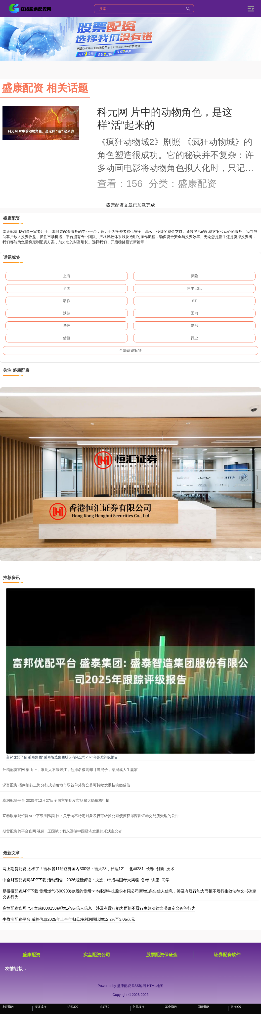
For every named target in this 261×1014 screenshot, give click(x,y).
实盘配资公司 (96, 954)
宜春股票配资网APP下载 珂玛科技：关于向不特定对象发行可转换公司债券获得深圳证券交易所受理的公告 (90, 816)
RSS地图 (139, 986)
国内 (194, 313)
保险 (194, 276)
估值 (66, 338)
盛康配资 (31, 954)
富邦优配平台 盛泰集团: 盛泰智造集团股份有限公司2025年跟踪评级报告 (62, 757)
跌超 (66, 313)
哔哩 (66, 325)
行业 (194, 338)
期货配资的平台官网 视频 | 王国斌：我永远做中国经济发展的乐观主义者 (62, 831)
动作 (66, 301)
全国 (66, 288)
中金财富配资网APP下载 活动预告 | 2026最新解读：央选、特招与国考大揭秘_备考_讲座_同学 (86, 880)
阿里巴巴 (194, 288)
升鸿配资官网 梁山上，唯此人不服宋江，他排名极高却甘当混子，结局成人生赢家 (70, 770)
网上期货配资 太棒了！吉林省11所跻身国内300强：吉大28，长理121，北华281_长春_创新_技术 (88, 869)
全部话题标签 (130, 350)
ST (194, 301)
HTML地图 (155, 986)
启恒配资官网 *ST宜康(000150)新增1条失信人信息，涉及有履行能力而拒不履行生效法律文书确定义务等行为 (98, 908)
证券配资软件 (227, 954)
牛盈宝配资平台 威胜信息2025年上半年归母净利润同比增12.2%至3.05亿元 (68, 919)
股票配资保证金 (161, 954)
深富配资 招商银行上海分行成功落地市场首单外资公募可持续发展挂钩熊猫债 (66, 785)
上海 (66, 276)
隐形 (194, 325)
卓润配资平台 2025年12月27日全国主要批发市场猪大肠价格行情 (56, 800)
